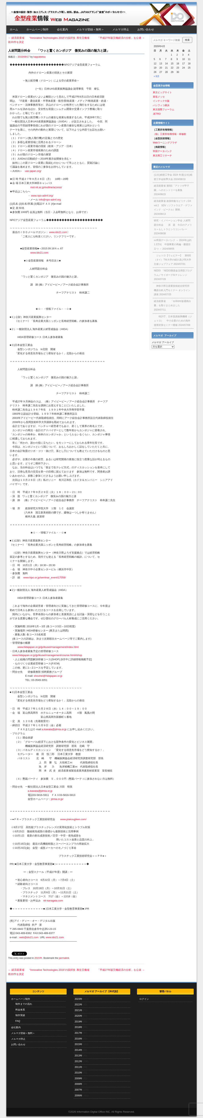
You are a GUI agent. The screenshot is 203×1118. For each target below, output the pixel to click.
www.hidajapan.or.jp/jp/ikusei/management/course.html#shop (47, 655)
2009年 (78, 1078)
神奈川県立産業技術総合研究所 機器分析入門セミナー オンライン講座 (172, 290)
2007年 (78, 1089)
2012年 (78, 1061)
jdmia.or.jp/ (57, 799)
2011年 (78, 1067)
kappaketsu (40, 56)
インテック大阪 (161, 101)
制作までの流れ (23, 1004)
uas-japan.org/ (33, 170)
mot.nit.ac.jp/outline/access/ (46, 187)
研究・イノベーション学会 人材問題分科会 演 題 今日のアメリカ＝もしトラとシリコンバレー (173, 224)
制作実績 (20, 1015)
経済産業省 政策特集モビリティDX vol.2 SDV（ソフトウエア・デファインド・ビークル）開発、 (173, 205)
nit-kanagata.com (53, 900)
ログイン (144, 999)
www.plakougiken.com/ (73, 819)
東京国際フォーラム (163, 109)
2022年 (78, 1004)
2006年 (78, 1095)
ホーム (14, 29)
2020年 (78, 1015)
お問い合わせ (145, 29)
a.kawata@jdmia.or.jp (54, 729)
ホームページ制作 (37, 29)
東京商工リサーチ (162, 155)
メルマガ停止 (120, 29)
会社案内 (62, 29)
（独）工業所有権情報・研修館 (169, 134)
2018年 (78, 1027)
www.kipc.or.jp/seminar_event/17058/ (44, 577)
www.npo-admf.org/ (42, 195)
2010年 (78, 1072)
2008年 (78, 1084)
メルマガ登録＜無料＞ (90, 29)
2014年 (78, 1050)
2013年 (78, 1055)
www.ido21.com (58, 232)
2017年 (78, 1033)
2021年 (78, 1010)
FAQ (17, 1021)
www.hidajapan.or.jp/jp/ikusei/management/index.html (48, 647)
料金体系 (20, 1009)
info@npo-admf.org (50, 199)
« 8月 (156, 76)
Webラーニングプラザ (165, 142)
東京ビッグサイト (162, 92)
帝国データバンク (162, 151)
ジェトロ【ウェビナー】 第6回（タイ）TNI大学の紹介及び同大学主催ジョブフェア (172, 259)
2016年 (78, 1038)
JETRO (157, 113)
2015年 (38, 958)
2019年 (78, 1021)
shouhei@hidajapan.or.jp (48, 675)
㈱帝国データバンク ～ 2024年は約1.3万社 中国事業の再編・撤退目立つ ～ (172, 244)
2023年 (78, 999)
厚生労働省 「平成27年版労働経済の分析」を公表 (111, 37)
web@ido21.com (28, 937)
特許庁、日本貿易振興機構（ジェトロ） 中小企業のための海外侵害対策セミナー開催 (173, 320)
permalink (64, 958)
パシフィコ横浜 (161, 105)
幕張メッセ (159, 96)
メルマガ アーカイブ (163, 342)
